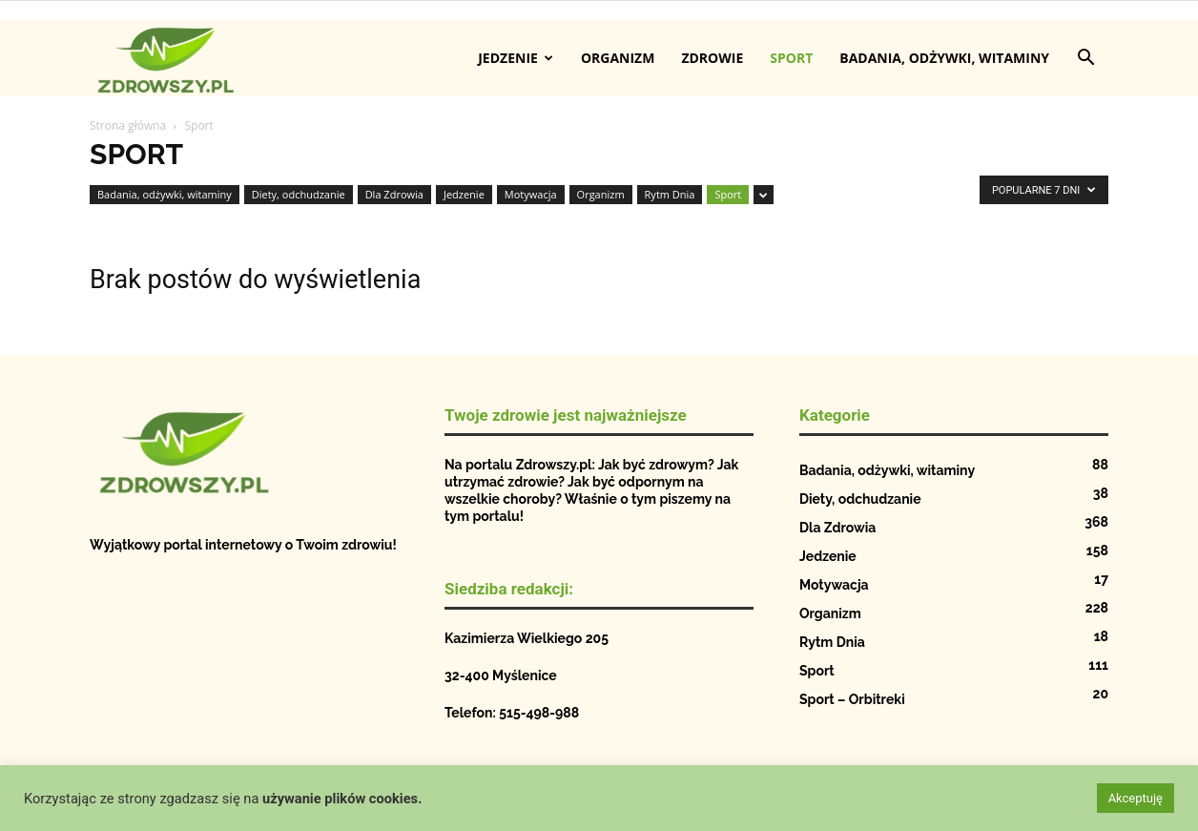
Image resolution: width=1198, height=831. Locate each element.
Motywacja (531, 194)
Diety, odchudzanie (298, 194)
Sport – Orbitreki (852, 699)
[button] (1085, 60)
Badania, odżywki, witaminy (944, 58)
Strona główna (128, 125)
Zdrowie (712, 58)
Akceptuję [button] (1135, 798)
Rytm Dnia (670, 194)
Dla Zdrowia (394, 194)
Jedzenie (515, 58)
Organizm (618, 58)
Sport (791, 58)
